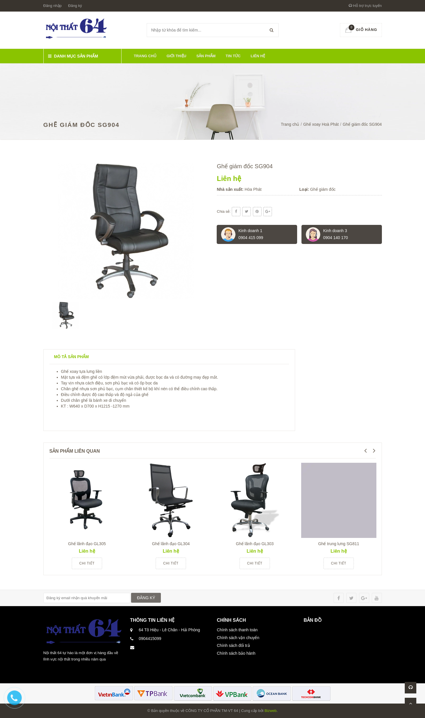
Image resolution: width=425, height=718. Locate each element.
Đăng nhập (52, 5)
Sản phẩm (206, 56)
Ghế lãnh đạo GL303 (254, 543)
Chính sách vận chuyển (238, 637)
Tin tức (233, 56)
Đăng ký (75, 5)
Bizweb (270, 710)
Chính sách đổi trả (233, 645)
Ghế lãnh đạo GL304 (170, 543)
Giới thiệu (176, 56)
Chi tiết (87, 563)
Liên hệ (258, 56)
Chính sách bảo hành (236, 653)
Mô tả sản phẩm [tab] (71, 356)
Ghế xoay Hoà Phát (320, 124)
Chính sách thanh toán (237, 630)
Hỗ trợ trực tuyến (365, 5)
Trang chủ (145, 56)
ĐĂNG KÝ (146, 597)
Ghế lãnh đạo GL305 (87, 543)
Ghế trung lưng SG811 (338, 543)
